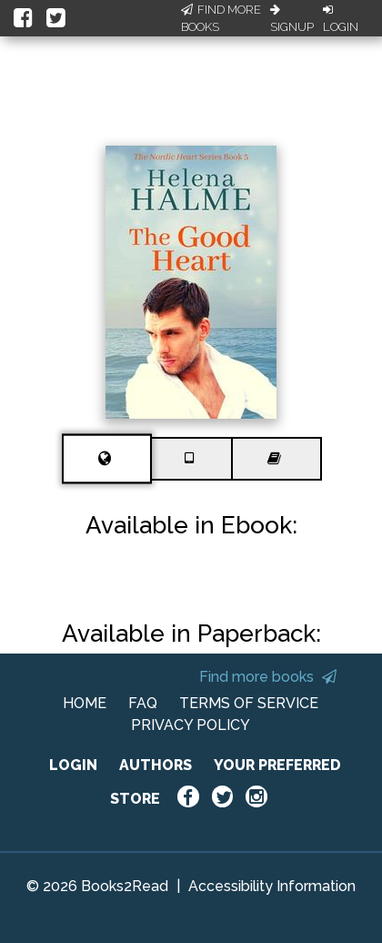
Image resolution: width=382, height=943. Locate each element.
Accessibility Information (272, 886)
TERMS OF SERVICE (248, 703)
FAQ (142, 703)
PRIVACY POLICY (190, 725)
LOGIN (73, 765)
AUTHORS (155, 765)
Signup (292, 19)
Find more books (268, 676)
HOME (84, 703)
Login (340, 19)
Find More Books (221, 19)
